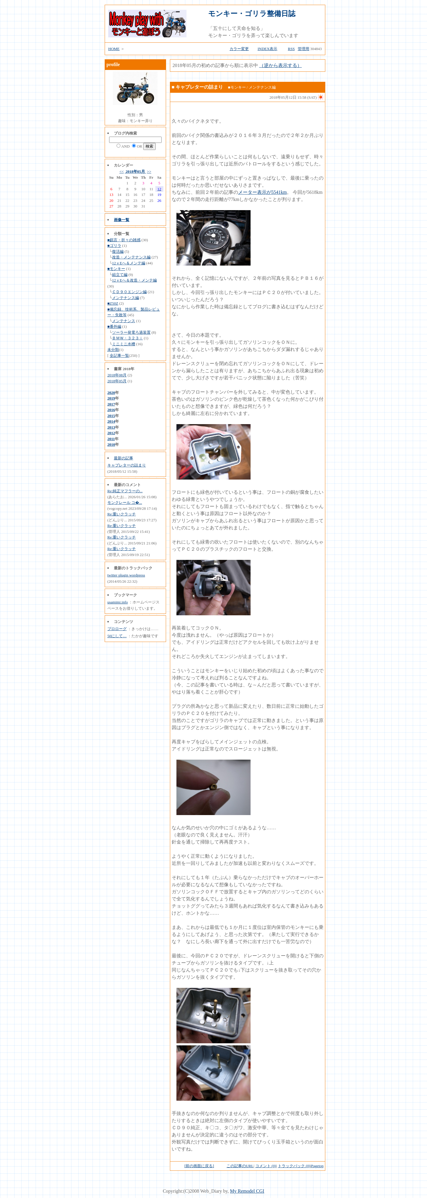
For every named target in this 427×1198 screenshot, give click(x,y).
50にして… (117, 636)
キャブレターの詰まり (126, 465)
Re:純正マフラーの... (125, 491)
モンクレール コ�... (124, 502)
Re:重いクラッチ (121, 514)
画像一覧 (121, 220)
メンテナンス (123, 321)
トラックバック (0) (294, 1166)
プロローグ (117, 629)
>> (149, 171)
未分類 (113, 349)
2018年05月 (135, 171)
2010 (111, 444)
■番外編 (114, 326)
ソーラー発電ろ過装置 (131, 332)
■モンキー (116, 268)
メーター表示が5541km (262, 192)
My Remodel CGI (247, 1191)
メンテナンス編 (125, 297)
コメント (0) (265, 1166)
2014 (111, 421)
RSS (291, 49)
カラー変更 (239, 49)
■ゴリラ (114, 245)
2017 (111, 404)
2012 (111, 433)
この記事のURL (240, 1166)
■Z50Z (112, 303)
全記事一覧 (119, 355)
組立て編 (120, 274)
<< (122, 171)
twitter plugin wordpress (126, 575)
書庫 (118, 369)
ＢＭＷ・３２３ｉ (127, 338)
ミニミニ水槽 (123, 344)
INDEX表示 (267, 49)
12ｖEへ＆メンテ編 (128, 263)
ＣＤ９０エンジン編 (129, 292)
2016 (111, 410)
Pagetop (317, 1166)
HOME (114, 49)
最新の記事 (123, 458)
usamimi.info (117, 602)
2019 (111, 398)
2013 (111, 427)
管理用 (303, 49)
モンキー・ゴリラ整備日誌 (251, 13)
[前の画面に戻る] (199, 1166)
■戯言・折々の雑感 (124, 240)
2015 (111, 415)
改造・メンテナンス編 (131, 257)
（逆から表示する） (280, 65)
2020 (111, 392)
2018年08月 (117, 375)
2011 (111, 439)
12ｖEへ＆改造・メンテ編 (134, 280)
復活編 (118, 251)
